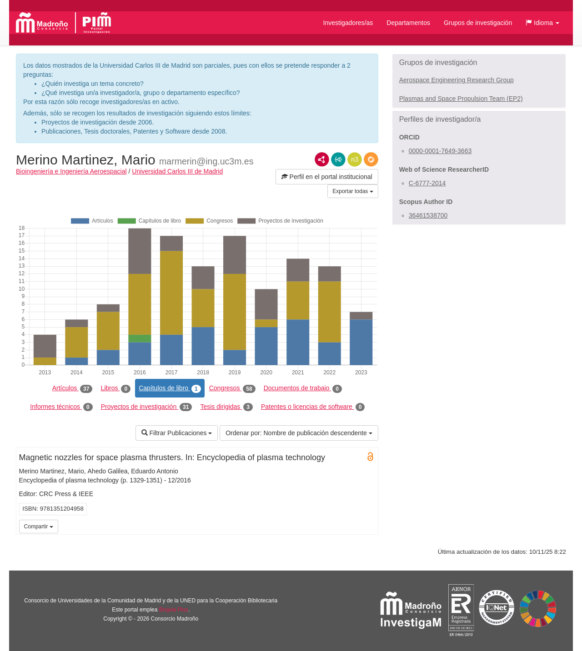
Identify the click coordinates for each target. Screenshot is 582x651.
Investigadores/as (348, 22)
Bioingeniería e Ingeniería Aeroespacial (71, 171)
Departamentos (408, 22)
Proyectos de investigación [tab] (146, 407)
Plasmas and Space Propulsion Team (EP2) (461, 98)
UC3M (369, 525)
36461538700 (428, 215)
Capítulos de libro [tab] (170, 388)
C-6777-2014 (427, 183)
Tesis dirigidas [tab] (226, 407)
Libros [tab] (115, 388)
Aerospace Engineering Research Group (456, 80)
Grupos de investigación (478, 22)
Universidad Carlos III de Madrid (177, 171)
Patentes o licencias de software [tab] (313, 407)
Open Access (370, 456)
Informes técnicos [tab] (61, 407)
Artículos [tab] (72, 388)
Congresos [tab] (232, 388)
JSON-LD (338, 159)
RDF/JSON (371, 159)
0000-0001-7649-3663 (440, 150)
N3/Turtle (354, 159)
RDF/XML (322, 159)
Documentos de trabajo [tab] (303, 388)
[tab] (479, 62)
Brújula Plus (173, 609)
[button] (542, 22)
